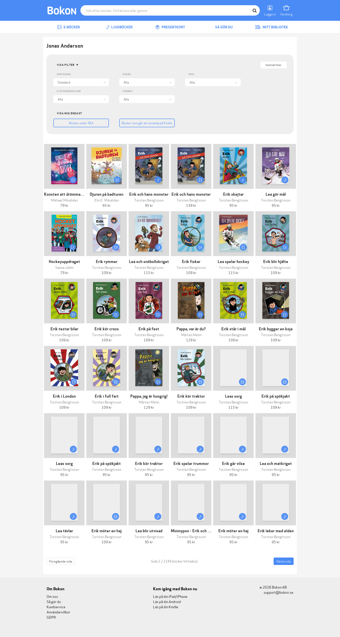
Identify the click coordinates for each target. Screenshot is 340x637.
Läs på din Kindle (165, 606)
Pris (191, 74)
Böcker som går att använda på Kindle (147, 123)
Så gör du (221, 27)
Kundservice (56, 606)
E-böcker (68, 27)
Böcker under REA (81, 123)
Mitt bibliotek (271, 27)
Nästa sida (283, 561)
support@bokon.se (276, 592)
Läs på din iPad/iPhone (170, 596)
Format (128, 91)
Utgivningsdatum (69, 91)
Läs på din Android (167, 601)
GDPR (51, 616)
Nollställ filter (273, 65)
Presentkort (170, 27)
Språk (127, 74)
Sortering (64, 74)
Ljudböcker (119, 27)
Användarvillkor (58, 611)
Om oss (52, 596)
